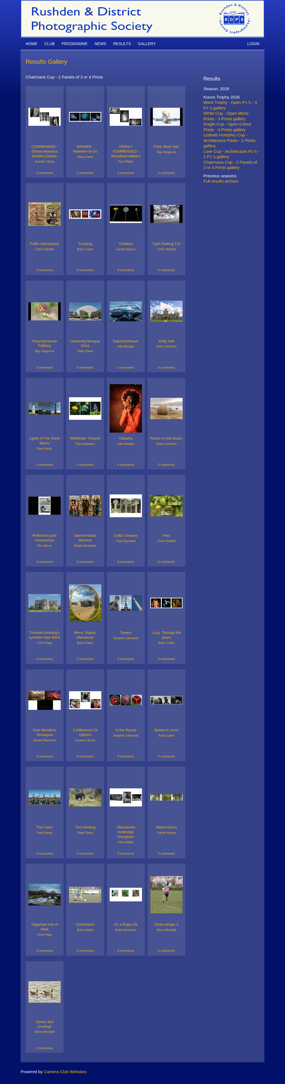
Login (253, 43)
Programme (74, 43)
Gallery (147, 43)
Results (122, 43)
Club (49, 43)
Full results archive (220, 181)
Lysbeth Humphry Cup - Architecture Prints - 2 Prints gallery (229, 140)
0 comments (44, 173)
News (100, 43)
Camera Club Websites (65, 1071)
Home (31, 43)
